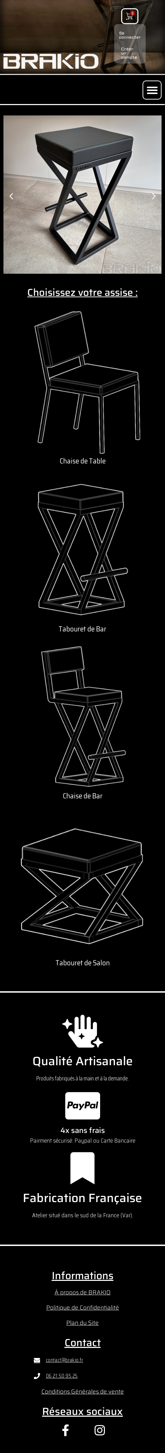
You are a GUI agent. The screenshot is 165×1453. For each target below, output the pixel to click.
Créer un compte (129, 49)
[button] (152, 90)
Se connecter (130, 31)
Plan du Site (82, 1322)
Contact (83, 1342)
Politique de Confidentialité (82, 1307)
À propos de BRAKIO (82, 1292)
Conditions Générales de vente (82, 1391)
